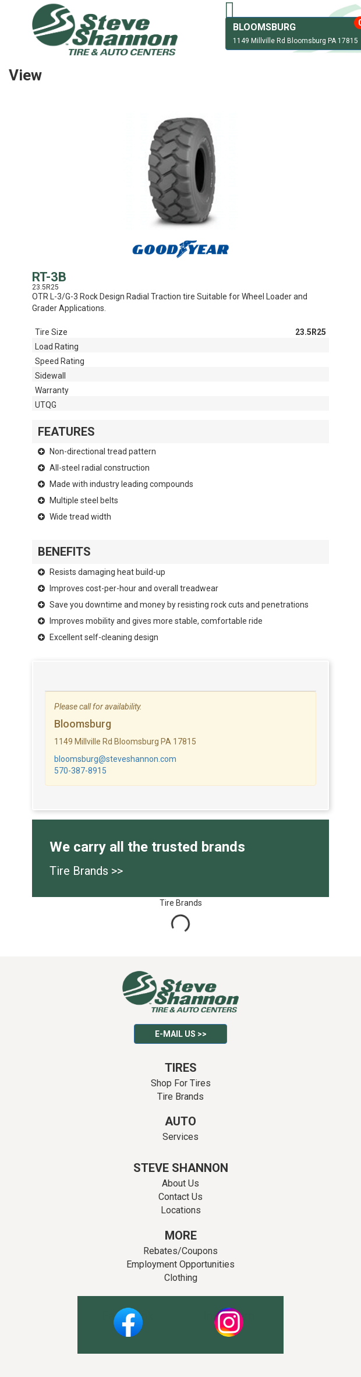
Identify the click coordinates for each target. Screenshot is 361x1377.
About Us (180, 1183)
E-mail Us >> (181, 1034)
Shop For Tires (181, 1083)
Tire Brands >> (86, 871)
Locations (181, 1210)
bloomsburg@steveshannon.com (115, 759)
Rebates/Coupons (180, 1250)
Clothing (180, 1277)
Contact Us (180, 1196)
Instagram (228, 1316)
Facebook (128, 1316)
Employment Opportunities (180, 1264)
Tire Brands (180, 1096)
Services (180, 1136)
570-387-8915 (80, 770)
